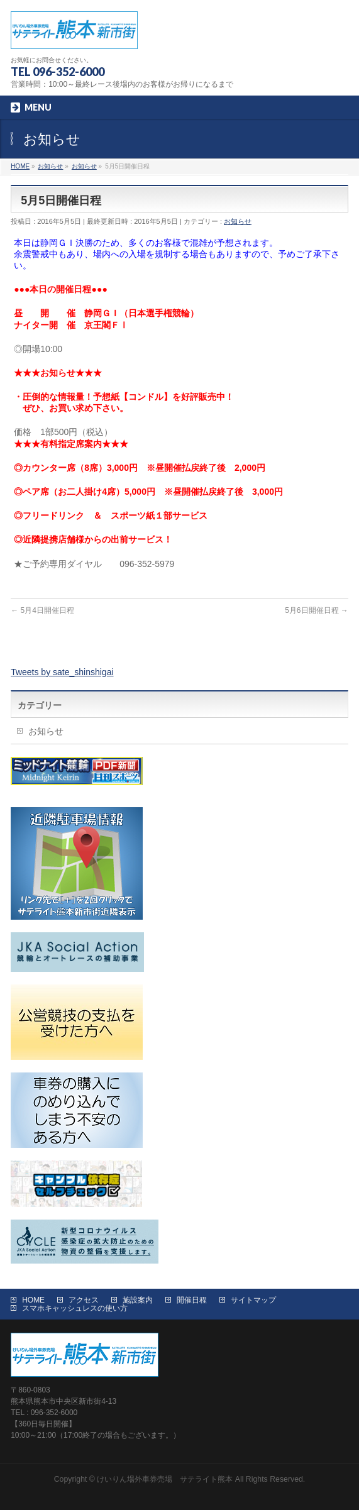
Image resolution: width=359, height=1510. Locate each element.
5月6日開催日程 (316, 610)
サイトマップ (253, 1300)
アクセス (84, 1300)
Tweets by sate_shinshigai (62, 672)
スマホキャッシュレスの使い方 (75, 1308)
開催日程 (192, 1300)
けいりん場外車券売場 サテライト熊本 (165, 1479)
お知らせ (237, 221)
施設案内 (138, 1300)
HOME (33, 1300)
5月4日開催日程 (42, 610)
